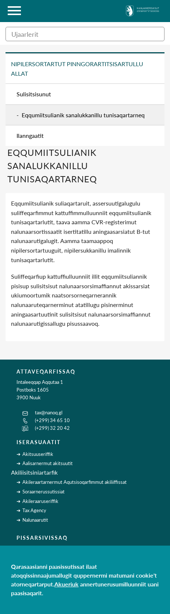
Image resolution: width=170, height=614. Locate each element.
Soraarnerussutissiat (43, 492)
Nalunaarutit (35, 520)
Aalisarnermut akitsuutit (47, 463)
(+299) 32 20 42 (52, 428)
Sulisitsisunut (34, 93)
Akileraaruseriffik (40, 501)
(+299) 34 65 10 (52, 420)
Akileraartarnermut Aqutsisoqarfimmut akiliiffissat (74, 482)
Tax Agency (34, 510)
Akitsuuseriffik (37, 454)
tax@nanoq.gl (48, 412)
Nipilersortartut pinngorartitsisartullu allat (77, 68)
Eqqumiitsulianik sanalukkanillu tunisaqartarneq (83, 114)
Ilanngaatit (30, 135)
